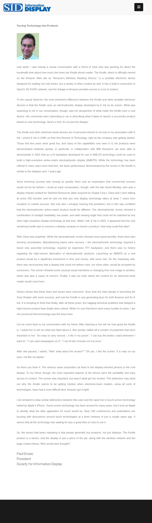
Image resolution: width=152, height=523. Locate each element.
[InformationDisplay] (29, 7)
